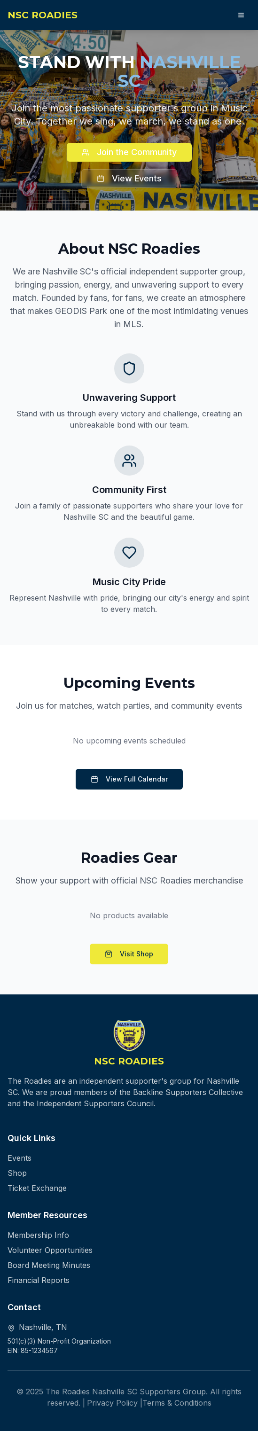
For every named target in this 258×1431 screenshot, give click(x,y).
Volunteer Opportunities (50, 1250)
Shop (17, 1173)
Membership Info (38, 1235)
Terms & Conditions (176, 1403)
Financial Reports (39, 1280)
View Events (129, 178)
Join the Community (129, 152)
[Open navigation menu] (241, 15)
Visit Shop (129, 954)
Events (19, 1158)
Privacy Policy (112, 1403)
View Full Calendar (129, 779)
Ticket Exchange (37, 1188)
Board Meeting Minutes (49, 1265)
